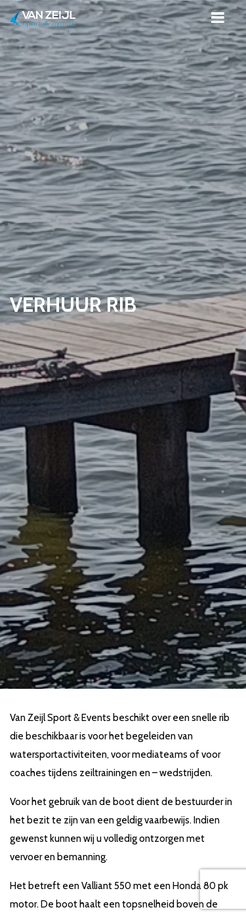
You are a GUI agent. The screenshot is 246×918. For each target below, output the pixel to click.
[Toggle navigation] (218, 17)
